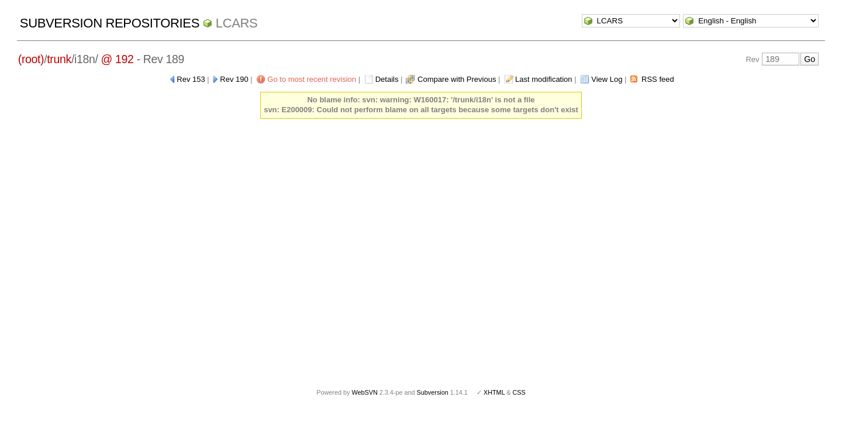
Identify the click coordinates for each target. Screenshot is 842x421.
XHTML (494, 392)
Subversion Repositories (109, 23)
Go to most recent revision (311, 79)
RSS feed (657, 79)
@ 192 (117, 59)
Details (387, 79)
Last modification (543, 79)
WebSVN (364, 392)
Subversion (432, 392)
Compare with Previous (456, 79)
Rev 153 (191, 79)
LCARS (237, 23)
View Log (606, 79)
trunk (59, 59)
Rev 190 (234, 79)
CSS (519, 392)
